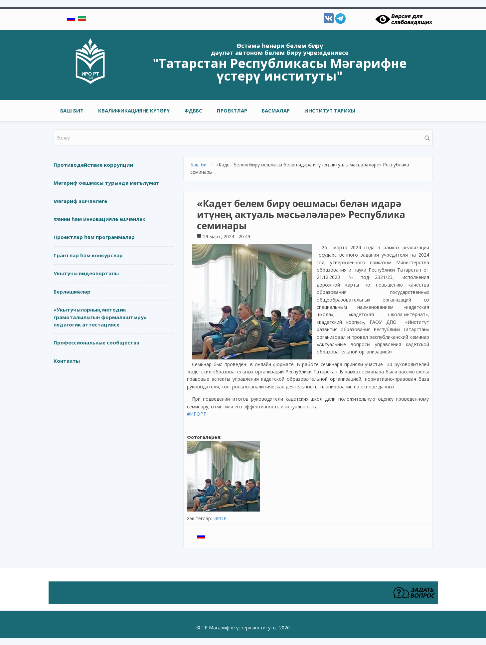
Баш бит (71, 110)
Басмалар (276, 110)
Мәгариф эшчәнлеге (80, 201)
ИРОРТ (221, 518)
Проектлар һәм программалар (94, 237)
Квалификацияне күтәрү (134, 110)
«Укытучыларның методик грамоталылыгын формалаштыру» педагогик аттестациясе (100, 317)
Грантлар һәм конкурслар (88, 255)
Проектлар (232, 110)
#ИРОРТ (196, 414)
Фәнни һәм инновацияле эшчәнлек (99, 219)
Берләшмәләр (72, 291)
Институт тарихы (329, 110)
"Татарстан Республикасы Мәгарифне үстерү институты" (280, 69)
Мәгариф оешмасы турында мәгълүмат (106, 182)
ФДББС (193, 110)
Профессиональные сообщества (96, 342)
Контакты (67, 360)
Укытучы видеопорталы (86, 273)
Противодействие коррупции (93, 164)
